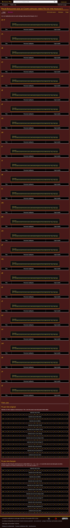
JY (48, 25)
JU (42, 25)
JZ (49, 25)
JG (24, 25)
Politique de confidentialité (8, 526)
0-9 (3, 414)
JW (45, 25)
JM (31, 25)
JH (25, 25)
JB (17, 25)
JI (26, 25)
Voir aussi (55, 25)
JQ (37, 25)
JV (44, 25)
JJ (27, 25)
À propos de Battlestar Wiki (21, 526)
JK (28, 25)
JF (22, 25)
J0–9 (13, 25)
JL (30, 25)
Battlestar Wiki (6, 2)
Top (52, 25)
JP (35, 25)
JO (34, 25)
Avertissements (32, 526)
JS (40, 25)
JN (33, 25)
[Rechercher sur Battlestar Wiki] (35, 2)
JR (38, 25)
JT (41, 25)
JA (15, 25)
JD (20, 25)
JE (21, 25)
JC (18, 25)
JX (47, 25)
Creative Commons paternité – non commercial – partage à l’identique (35, 521)
